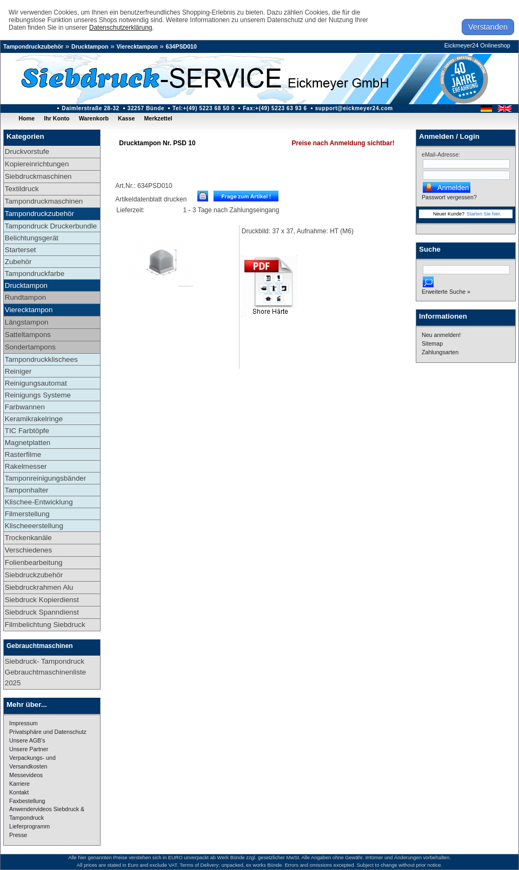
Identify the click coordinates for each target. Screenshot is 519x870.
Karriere (19, 783)
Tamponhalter (27, 490)
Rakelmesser (26, 466)
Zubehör (18, 262)
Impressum (23, 723)
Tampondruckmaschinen (44, 201)
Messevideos (26, 775)
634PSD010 (181, 46)
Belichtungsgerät (31, 238)
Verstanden (488, 27)
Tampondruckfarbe (34, 273)
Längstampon (27, 322)
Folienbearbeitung (34, 562)
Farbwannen (25, 407)
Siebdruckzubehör (34, 575)
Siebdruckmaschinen (38, 176)
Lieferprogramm (29, 826)
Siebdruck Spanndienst (42, 612)
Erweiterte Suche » (446, 291)
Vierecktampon (136, 46)
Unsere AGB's (27, 740)
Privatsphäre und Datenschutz (47, 732)
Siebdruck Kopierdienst (42, 600)
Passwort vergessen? (449, 197)
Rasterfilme (23, 454)
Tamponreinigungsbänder (45, 478)
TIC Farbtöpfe (27, 431)
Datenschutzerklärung (120, 27)
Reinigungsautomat (36, 383)
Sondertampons (30, 347)
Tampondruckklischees (41, 359)
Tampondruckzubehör (33, 46)
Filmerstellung (27, 514)
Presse (18, 835)
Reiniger (18, 371)
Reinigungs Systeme (38, 395)
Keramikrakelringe (34, 419)
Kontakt (19, 792)
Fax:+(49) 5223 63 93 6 (275, 108)
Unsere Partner (28, 749)
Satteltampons (28, 335)
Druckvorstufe (27, 151)
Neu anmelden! (441, 335)
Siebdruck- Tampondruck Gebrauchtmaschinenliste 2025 (45, 672)
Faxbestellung (27, 801)
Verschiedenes (28, 550)
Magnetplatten (27, 443)
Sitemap (432, 343)
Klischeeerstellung (34, 526)
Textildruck (22, 189)
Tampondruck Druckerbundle (51, 226)
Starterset (20, 250)
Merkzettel (158, 118)
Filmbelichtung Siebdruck (45, 625)
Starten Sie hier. (484, 214)
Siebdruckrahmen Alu (39, 587)
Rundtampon (25, 297)
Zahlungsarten (440, 352)
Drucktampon (90, 46)
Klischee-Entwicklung (39, 502)
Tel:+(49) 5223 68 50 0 (203, 108)
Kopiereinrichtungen (37, 164)
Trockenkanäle (28, 538)
